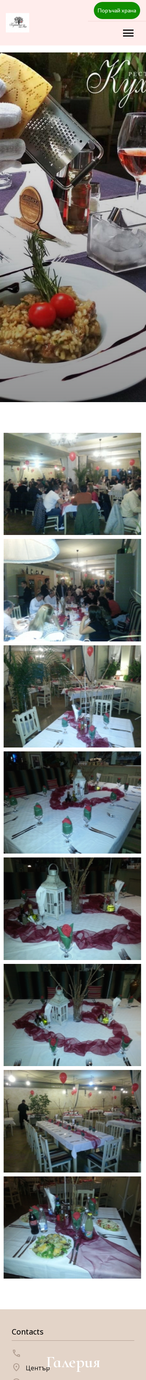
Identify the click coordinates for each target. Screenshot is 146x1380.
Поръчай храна (117, 10)
